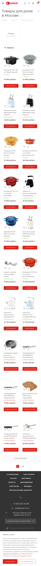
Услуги (13, 478)
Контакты (14, 486)
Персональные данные (20, 490)
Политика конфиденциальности (22, 528)
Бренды (27, 486)
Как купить (29, 474)
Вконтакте (20, 497)
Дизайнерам (26, 482)
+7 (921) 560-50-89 (21, 504)
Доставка (26, 478)
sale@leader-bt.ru (22, 508)
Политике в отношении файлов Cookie (17, 556)
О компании (12, 474)
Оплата (12, 482)
